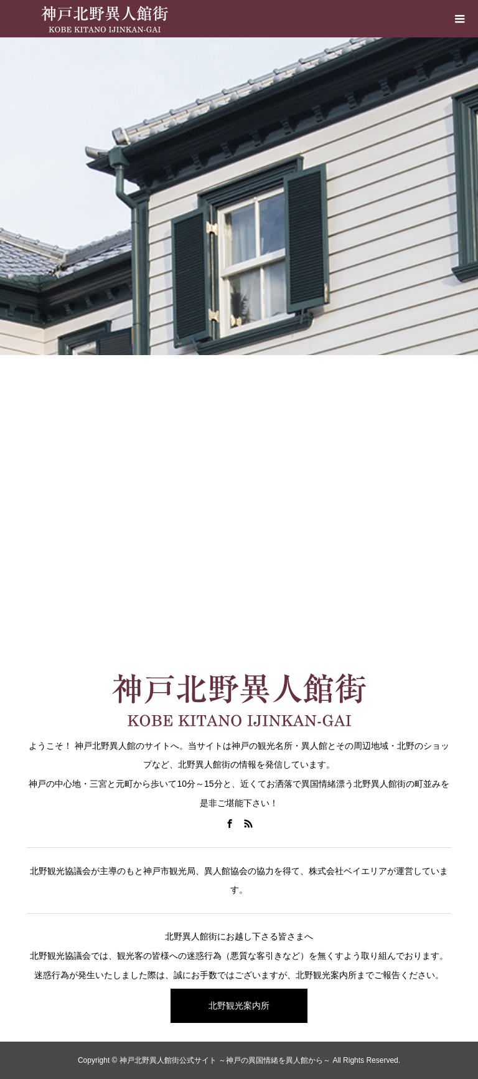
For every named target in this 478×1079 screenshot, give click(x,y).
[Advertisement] (239, 536)
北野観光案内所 (239, 1005)
